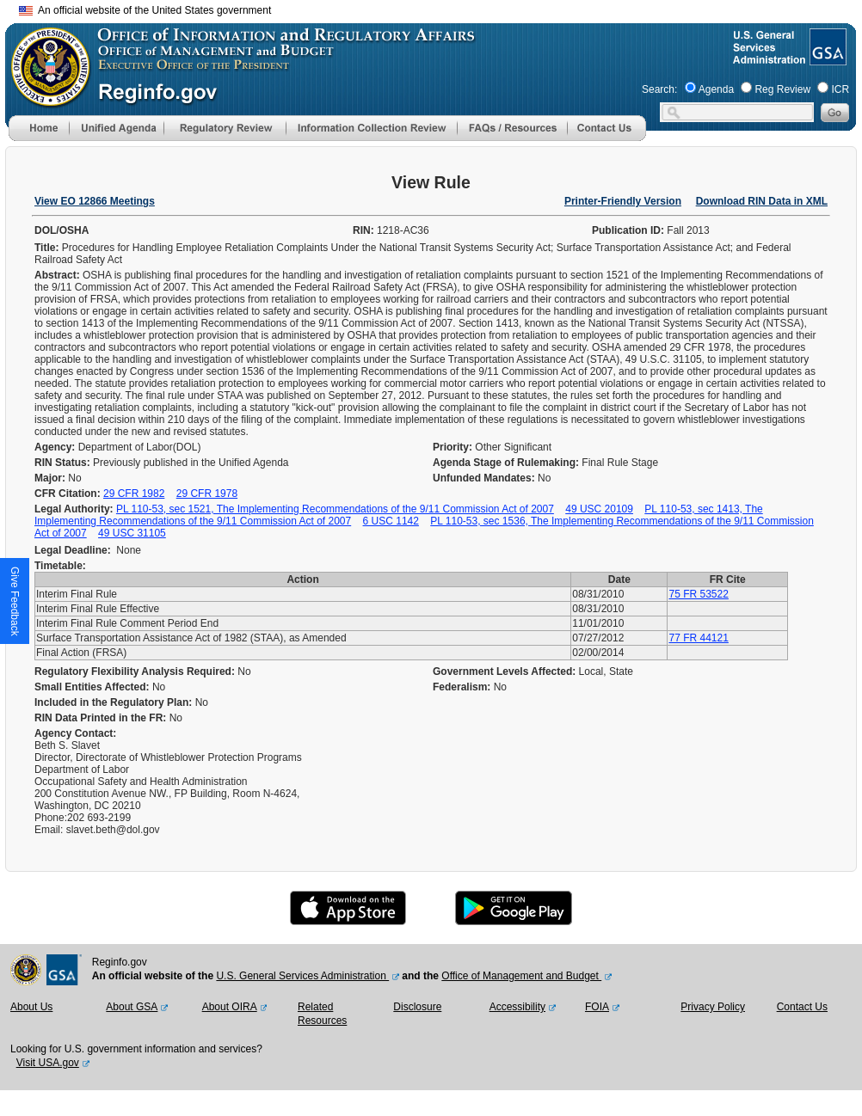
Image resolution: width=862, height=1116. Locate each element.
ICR (840, 89)
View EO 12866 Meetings (94, 201)
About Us (31, 1007)
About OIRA (229, 1007)
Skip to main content (441, 8)
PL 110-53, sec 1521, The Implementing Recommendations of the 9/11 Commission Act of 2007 (335, 509)
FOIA (597, 1007)
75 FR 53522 (698, 594)
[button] (116, 128)
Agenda (716, 89)
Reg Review (782, 89)
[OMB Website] (44, 99)
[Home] (39, 138)
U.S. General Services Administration (302, 976)
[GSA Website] (826, 58)
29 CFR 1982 (133, 493)
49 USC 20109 (599, 509)
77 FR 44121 (698, 638)
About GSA (131, 1007)
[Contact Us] (606, 138)
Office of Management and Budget (521, 976)
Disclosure (417, 1007)
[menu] (116, 128)
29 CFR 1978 (206, 493)
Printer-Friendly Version (622, 201)
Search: (659, 89)
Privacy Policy (712, 1007)
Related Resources (322, 1014)
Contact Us (802, 1007)
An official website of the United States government (145, 10)
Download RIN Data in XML (762, 201)
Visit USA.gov (47, 1063)
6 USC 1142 (391, 521)
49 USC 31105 (132, 533)
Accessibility (517, 1007)
